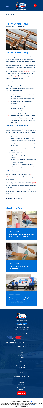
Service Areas (21, 355)
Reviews (21, 352)
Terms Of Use (21, 369)
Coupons (21, 354)
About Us (21, 349)
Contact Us (21, 357)
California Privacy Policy (21, 365)
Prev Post (10, 198)
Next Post (18, 198)
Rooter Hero (26, 71)
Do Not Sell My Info (21, 367)
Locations (21, 393)
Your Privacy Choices (27, 401)
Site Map (22, 372)
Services (21, 350)
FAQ (21, 371)
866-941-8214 (21, 325)
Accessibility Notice (21, 364)
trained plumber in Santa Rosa (13, 76)
